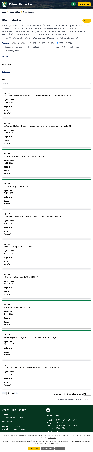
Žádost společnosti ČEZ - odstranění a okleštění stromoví (32, 367)
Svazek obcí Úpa (71, 47)
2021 (25, 43)
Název (5, 56)
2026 (70, 43)
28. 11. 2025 (8, 283)
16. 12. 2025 (8, 223)
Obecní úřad (14, 12)
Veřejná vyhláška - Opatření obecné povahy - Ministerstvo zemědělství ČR (39, 126)
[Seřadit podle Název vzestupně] (9, 55)
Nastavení (59, 448)
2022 (34, 43)
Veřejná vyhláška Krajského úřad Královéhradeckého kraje (32, 337)
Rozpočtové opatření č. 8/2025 (20, 307)
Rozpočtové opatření (14, 47)
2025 (61, 43)
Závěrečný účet (12, 50)
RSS (87, 20)
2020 (16, 43)
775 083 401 (14, 426)
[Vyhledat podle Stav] (46, 84)
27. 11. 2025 (8, 314)
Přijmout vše (34, 448)
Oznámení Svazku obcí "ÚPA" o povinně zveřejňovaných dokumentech (37, 216)
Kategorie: (6, 43)
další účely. (52, 438)
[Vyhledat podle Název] (46, 60)
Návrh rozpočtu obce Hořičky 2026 (21, 277)
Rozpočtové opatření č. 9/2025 (20, 247)
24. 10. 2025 (9, 344)
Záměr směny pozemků (16, 186)
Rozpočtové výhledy (37, 47)
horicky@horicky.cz (17, 429)
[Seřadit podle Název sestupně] (9, 56)
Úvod (4, 12)
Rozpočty (55, 47)
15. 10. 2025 (8, 374)
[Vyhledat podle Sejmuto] (46, 76)
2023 (43, 43)
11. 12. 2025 (8, 253)
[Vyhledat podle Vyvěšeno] (46, 68)
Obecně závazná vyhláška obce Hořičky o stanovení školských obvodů (38, 95)
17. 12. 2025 (8, 102)
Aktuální (7, 113)
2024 (52, 43)
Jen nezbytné (47, 448)
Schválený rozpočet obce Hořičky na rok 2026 (26, 156)
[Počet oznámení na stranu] (87, 394)
